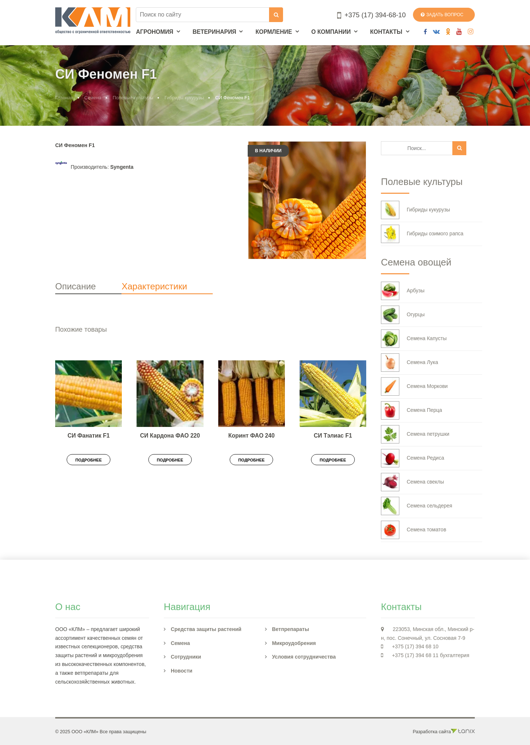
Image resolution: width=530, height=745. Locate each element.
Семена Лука (409, 362)
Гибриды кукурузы (184, 97)
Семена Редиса (412, 458)
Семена (92, 97)
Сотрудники (186, 657)
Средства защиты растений (206, 629)
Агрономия (154, 32)
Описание (75, 286)
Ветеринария (214, 32)
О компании (331, 32)
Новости (181, 671)
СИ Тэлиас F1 (333, 435)
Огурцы (403, 315)
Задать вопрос (442, 14)
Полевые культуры (133, 97)
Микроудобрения (294, 643)
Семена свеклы (412, 482)
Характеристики (154, 286)
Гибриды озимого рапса (422, 234)
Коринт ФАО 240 (251, 435)
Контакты (386, 32)
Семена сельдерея (416, 506)
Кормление (273, 32)
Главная (64, 97)
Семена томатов (413, 530)
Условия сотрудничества (304, 657)
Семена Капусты (414, 338)
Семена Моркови (414, 386)
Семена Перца (411, 410)
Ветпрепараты (290, 629)
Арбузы (402, 291)
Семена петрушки (415, 434)
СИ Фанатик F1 (88, 435)
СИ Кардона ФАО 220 (170, 435)
